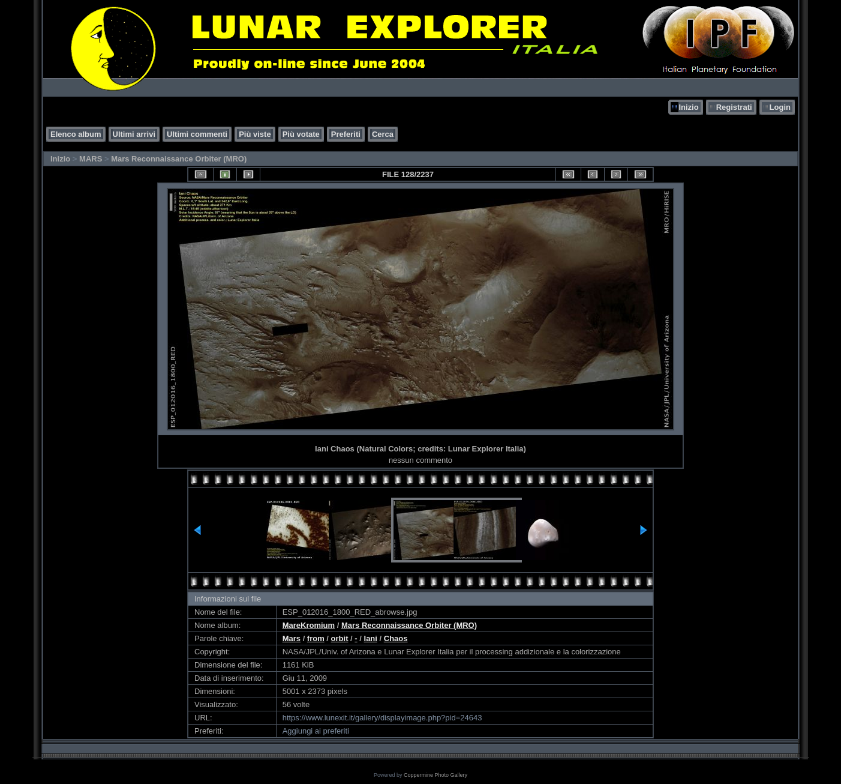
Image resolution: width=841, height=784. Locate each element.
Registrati (734, 107)
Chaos (396, 638)
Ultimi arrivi (134, 134)
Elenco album (75, 134)
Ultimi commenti (197, 134)
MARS (90, 158)
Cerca (383, 134)
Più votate (301, 134)
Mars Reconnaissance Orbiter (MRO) (179, 158)
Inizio (688, 107)
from (316, 638)
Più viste (255, 134)
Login (780, 107)
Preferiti (346, 134)
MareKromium (309, 625)
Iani (370, 638)
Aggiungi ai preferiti (316, 730)
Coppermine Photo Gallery (435, 775)
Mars (292, 638)
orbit (340, 638)
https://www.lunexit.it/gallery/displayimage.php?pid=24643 (382, 717)
